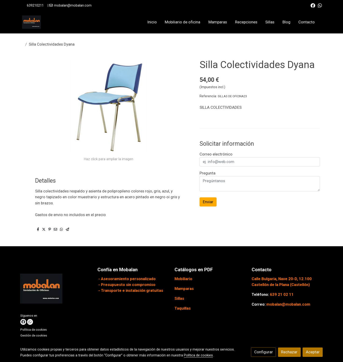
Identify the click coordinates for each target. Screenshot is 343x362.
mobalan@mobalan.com (73, 5)
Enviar (208, 201)
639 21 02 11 (282, 294)
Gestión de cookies (33, 335)
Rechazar (289, 352)
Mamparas (184, 288)
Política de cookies (33, 329)
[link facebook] (313, 5)
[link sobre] (56, 289)
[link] (31, 22)
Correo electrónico (216, 154)
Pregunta (207, 173)
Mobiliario (183, 278)
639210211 (35, 5)
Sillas (179, 298)
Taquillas (183, 308)
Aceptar (313, 352)
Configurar (263, 352)
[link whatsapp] (320, 5)
